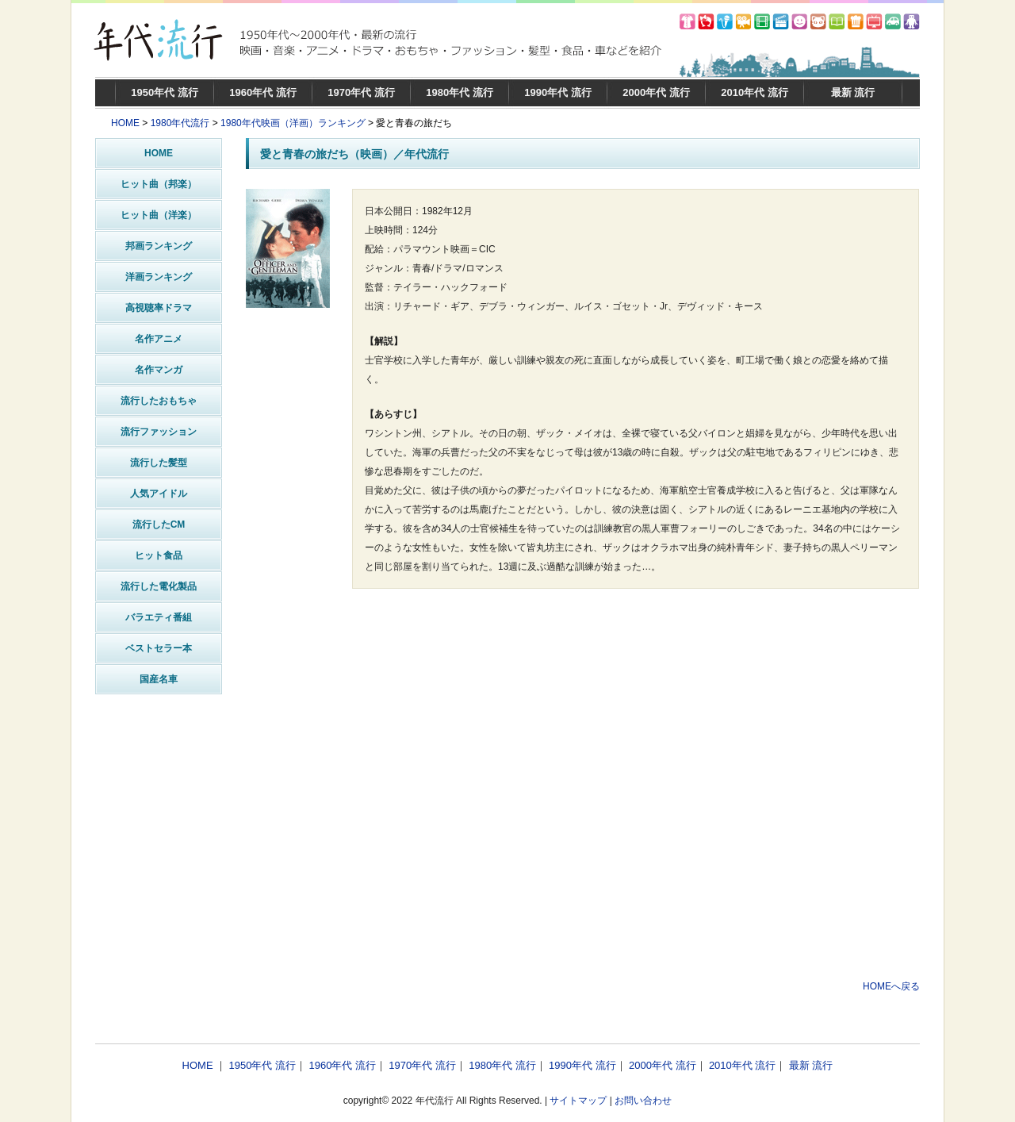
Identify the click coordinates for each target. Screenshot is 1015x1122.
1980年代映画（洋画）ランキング (293, 123)
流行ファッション (159, 431)
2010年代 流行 (754, 92)
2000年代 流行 (656, 92)
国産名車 (159, 679)
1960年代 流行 (263, 92)
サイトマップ (578, 1100)
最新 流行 (853, 92)
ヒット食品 (158, 555)
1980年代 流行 (459, 92)
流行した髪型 (158, 462)
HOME (125, 123)
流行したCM (159, 524)
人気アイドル (158, 493)
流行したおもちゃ (159, 400)
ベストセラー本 (158, 648)
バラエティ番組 (158, 617)
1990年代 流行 (558, 92)
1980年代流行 (180, 123)
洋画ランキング (158, 276)
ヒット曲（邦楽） (159, 184)
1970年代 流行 (361, 92)
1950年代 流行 (164, 92)
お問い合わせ (643, 1100)
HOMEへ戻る (891, 986)
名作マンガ (158, 369)
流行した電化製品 (159, 586)
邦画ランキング (158, 246)
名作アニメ (158, 338)
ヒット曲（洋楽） (159, 215)
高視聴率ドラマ (158, 307)
